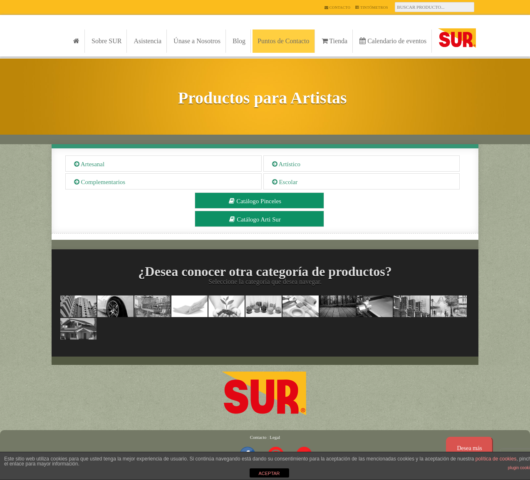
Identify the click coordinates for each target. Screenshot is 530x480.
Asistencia (147, 40)
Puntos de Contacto (283, 40)
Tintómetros (371, 7)
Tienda (335, 40)
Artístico (286, 164)
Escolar (285, 182)
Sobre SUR (106, 40)
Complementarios (99, 182)
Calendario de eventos (392, 40)
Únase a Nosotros (196, 40)
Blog (239, 40)
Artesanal (89, 164)
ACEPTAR (269, 473)
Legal (275, 437)
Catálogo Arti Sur (255, 219)
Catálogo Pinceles (255, 201)
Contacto (337, 7)
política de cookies (496, 459)
